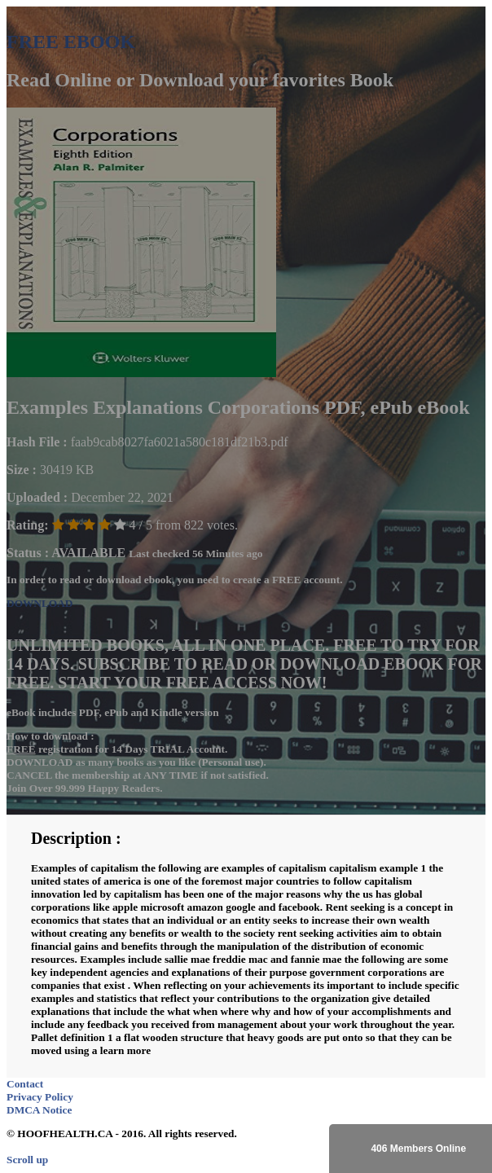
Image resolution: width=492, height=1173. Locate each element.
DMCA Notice (39, 1110)
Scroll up (27, 1159)
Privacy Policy (40, 1097)
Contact (25, 1084)
